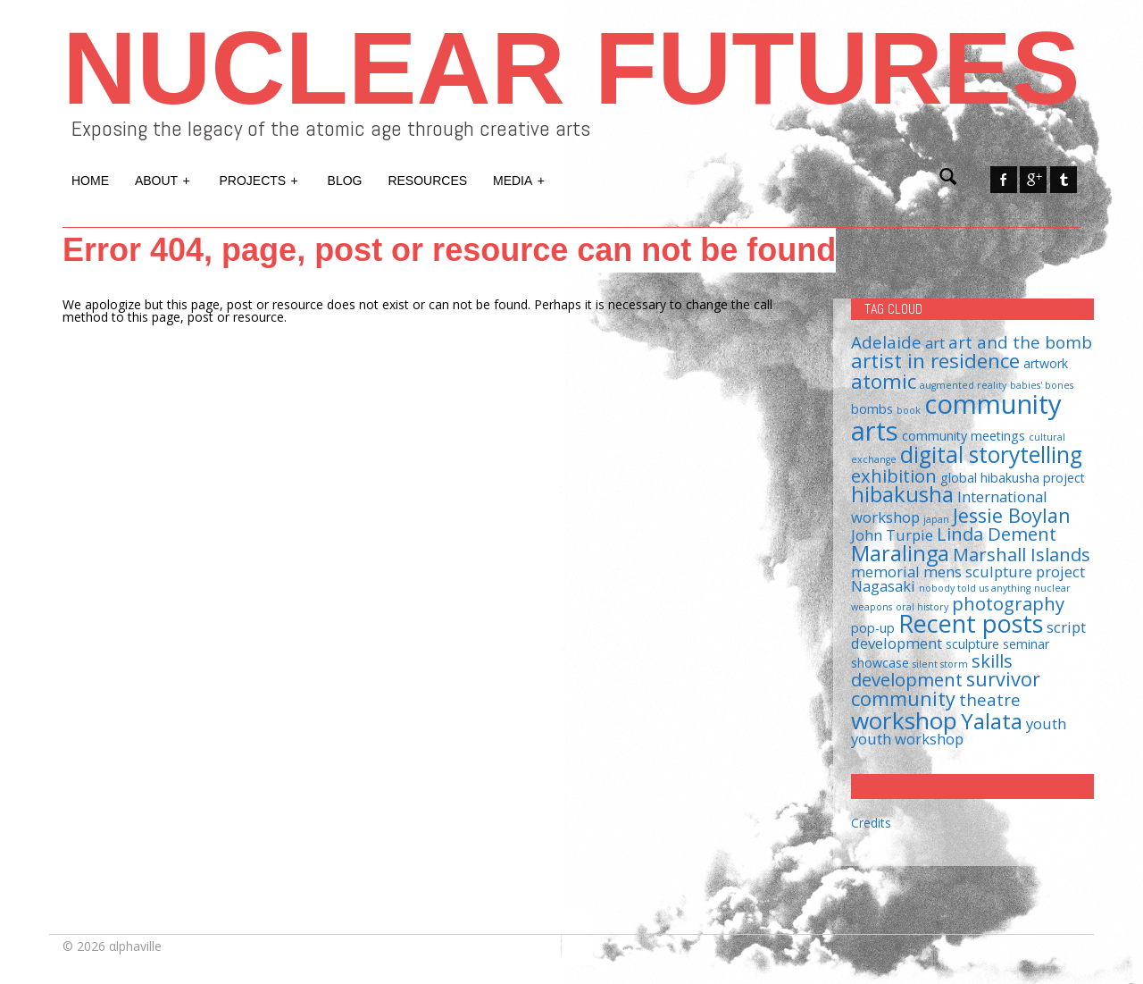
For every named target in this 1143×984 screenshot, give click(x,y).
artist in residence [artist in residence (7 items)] (935, 360)
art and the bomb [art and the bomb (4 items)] (1020, 342)
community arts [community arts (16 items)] (956, 417)
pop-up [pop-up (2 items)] (873, 627)
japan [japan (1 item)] (936, 519)
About (163, 179)
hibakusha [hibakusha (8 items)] (902, 494)
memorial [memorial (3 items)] (885, 571)
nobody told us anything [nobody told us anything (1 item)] (974, 588)
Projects (260, 179)
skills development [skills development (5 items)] (932, 670)
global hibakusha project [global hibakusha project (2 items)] (1012, 477)
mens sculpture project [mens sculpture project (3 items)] (1004, 571)
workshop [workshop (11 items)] (904, 720)
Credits (871, 822)
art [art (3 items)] (935, 342)
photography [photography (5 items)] (1008, 603)
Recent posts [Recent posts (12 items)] (970, 623)
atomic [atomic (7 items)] (883, 381)
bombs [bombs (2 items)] (872, 408)
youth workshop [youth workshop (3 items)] (907, 738)
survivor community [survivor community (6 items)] (945, 688)
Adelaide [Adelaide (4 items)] (886, 342)
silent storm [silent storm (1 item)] (940, 664)
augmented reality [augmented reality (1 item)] (963, 385)
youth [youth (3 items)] (1046, 723)
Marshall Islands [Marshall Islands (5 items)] (1021, 554)
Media (519, 179)
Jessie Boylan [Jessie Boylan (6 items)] (1012, 515)
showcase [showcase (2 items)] (880, 662)
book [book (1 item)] (909, 410)
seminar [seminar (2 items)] (1026, 643)
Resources (427, 180)
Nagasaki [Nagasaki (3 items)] (883, 586)
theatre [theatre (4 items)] (990, 699)
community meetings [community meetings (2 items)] (963, 435)
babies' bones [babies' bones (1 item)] (1041, 385)
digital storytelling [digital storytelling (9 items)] (991, 454)
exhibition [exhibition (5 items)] (894, 475)
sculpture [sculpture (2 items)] (972, 643)
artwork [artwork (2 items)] (1045, 363)
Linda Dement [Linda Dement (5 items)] (996, 533)
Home (90, 180)
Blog (345, 180)
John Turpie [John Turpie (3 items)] (892, 535)
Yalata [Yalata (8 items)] (991, 721)
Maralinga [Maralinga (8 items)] (900, 553)
